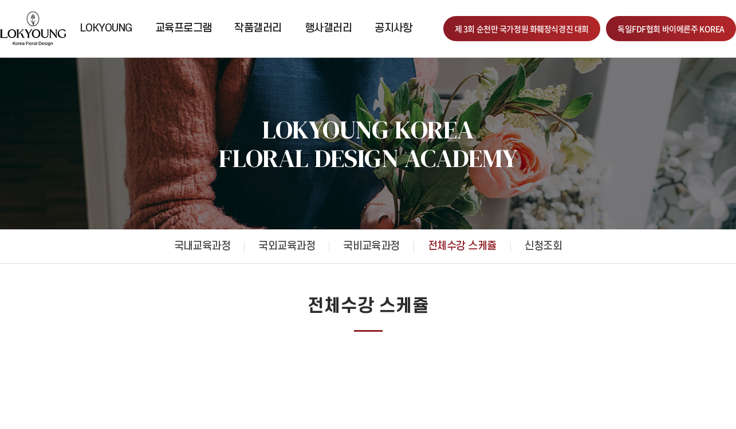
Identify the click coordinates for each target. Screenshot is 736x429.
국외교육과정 (286, 246)
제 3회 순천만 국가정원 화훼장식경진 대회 (522, 28)
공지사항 (393, 28)
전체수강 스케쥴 (462, 246)
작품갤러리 (257, 28)
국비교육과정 (371, 246)
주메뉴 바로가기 (0, 0)
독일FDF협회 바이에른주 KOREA (671, 28)
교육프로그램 (183, 28)
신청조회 (543, 246)
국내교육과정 (202, 246)
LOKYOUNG (106, 28)
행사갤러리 (328, 28)
